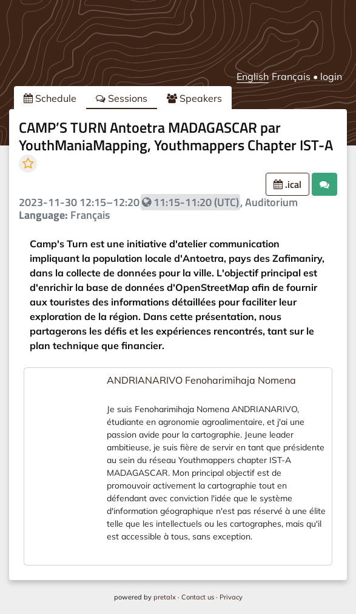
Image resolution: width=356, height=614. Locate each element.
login (331, 76)
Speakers (194, 98)
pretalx (164, 597)
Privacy (231, 597)
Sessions (121, 98)
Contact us (197, 597)
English (253, 76)
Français (291, 76)
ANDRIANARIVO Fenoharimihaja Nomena (201, 380)
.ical (287, 184)
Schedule (50, 98)
